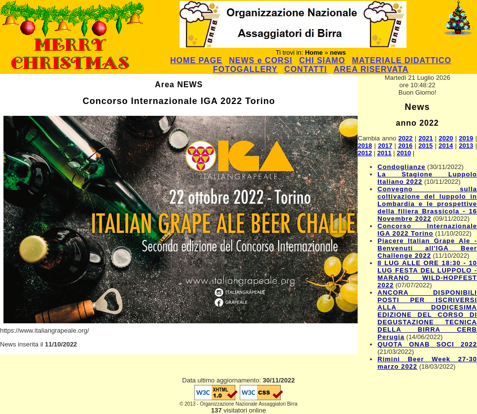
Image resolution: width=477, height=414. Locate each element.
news (338, 52)
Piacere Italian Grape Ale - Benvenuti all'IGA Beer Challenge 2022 (427, 248)
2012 (365, 153)
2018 (365, 145)
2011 (384, 153)
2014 (446, 145)
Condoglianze (401, 167)
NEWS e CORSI (260, 60)
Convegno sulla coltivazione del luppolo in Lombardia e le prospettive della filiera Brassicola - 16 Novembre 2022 (427, 203)
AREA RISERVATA (370, 69)
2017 (385, 145)
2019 (466, 138)
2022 (406, 138)
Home (314, 52)
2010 (404, 153)
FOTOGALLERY (245, 69)
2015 (425, 145)
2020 (446, 138)
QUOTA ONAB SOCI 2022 (427, 344)
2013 (466, 145)
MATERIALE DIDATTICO (401, 60)
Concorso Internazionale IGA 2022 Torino (427, 229)
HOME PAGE (196, 60)
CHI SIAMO (322, 60)
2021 (426, 138)
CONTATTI (305, 69)
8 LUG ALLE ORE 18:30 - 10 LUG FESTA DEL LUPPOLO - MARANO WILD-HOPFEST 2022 (427, 274)
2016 (405, 145)
